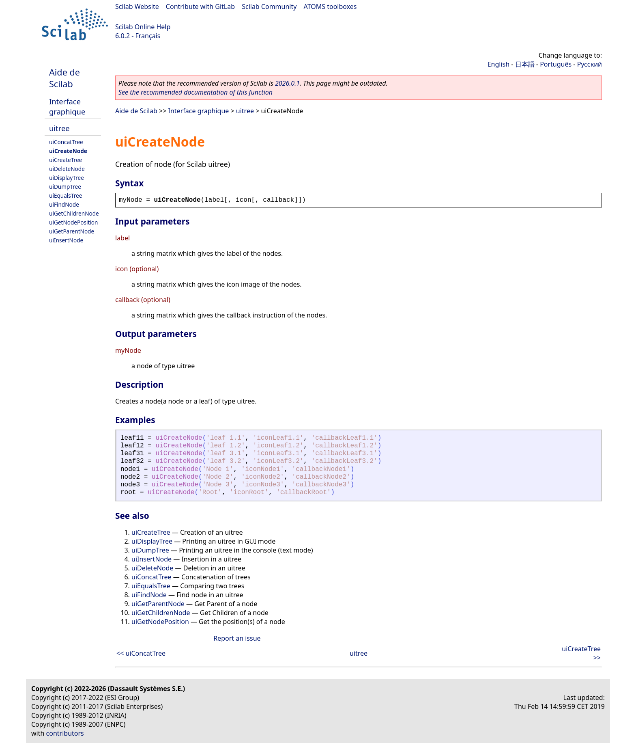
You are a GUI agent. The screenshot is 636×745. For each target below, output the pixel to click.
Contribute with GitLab (200, 6)
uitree (59, 128)
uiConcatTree (66, 142)
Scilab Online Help (142, 26)
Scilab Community (269, 6)
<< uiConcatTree (140, 653)
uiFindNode (64, 204)
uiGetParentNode (71, 231)
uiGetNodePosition (73, 222)
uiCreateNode (68, 151)
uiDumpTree (65, 186)
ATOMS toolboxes (330, 6)
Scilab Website (137, 6)
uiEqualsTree (65, 195)
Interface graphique (67, 106)
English (498, 64)
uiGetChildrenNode (74, 213)
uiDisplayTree (66, 177)
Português (556, 64)
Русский (589, 64)
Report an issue (236, 638)
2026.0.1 (287, 83)
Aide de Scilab (64, 78)
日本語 (525, 64)
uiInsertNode (66, 240)
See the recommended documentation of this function (195, 92)
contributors (65, 733)
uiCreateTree (65, 160)
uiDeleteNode (67, 169)
